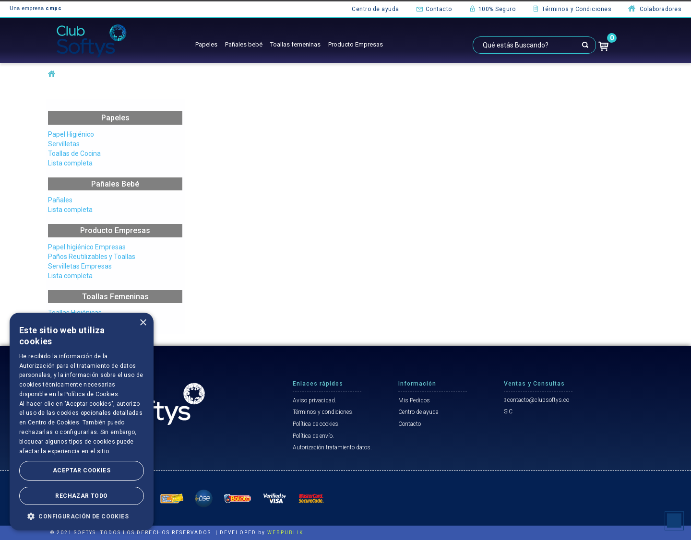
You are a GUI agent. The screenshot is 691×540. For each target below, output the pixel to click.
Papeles (206, 44)
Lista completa (70, 163)
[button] (81, 516)
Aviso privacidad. (314, 400)
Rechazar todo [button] (81, 496)
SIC (508, 411)
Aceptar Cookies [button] (81, 470)
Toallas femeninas (295, 44)
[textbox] (534, 45)
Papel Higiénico (71, 134)
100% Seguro (492, 8)
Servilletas (64, 144)
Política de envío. (313, 436)
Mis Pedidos (414, 400)
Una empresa (35, 8)
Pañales (60, 200)
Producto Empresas (355, 44)
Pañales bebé (243, 44)
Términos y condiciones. (323, 412)
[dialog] (82, 421)
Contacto (434, 8)
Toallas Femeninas (115, 296)
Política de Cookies (91, 394)
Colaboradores (654, 8)
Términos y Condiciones (571, 8)
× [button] (142, 323)
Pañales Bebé (115, 183)
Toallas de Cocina (74, 153)
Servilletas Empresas (80, 266)
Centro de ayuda (375, 9)
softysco (52, 74)
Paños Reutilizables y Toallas (91, 256)
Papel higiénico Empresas (87, 247)
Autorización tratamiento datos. (332, 447)
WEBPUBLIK (285, 532)
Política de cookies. (316, 424)
